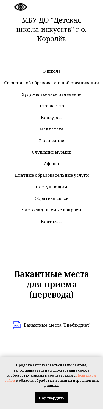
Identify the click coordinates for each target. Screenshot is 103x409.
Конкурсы (51, 117)
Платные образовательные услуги (52, 175)
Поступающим (51, 186)
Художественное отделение (51, 94)
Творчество (51, 105)
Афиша (51, 163)
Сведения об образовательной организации (51, 82)
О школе (51, 71)
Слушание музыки (51, 152)
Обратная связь (51, 198)
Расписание (51, 140)
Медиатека (51, 129)
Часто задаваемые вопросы (51, 209)
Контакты (51, 221)
